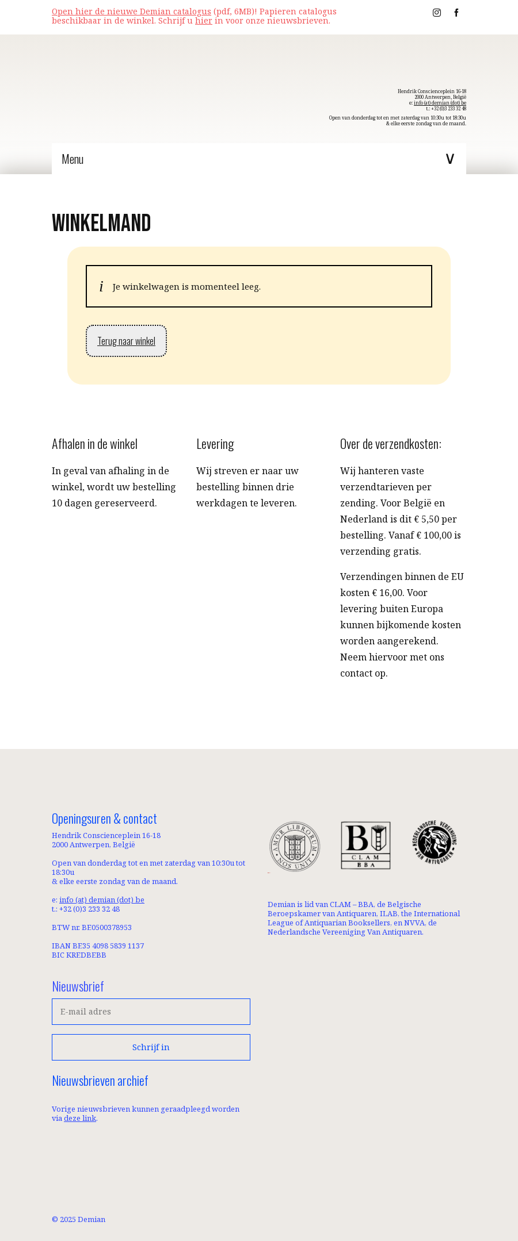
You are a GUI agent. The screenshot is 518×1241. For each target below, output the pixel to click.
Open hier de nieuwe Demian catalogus (131, 11)
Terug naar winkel (126, 341)
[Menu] (259, 158)
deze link (80, 1118)
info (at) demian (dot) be (440, 102)
